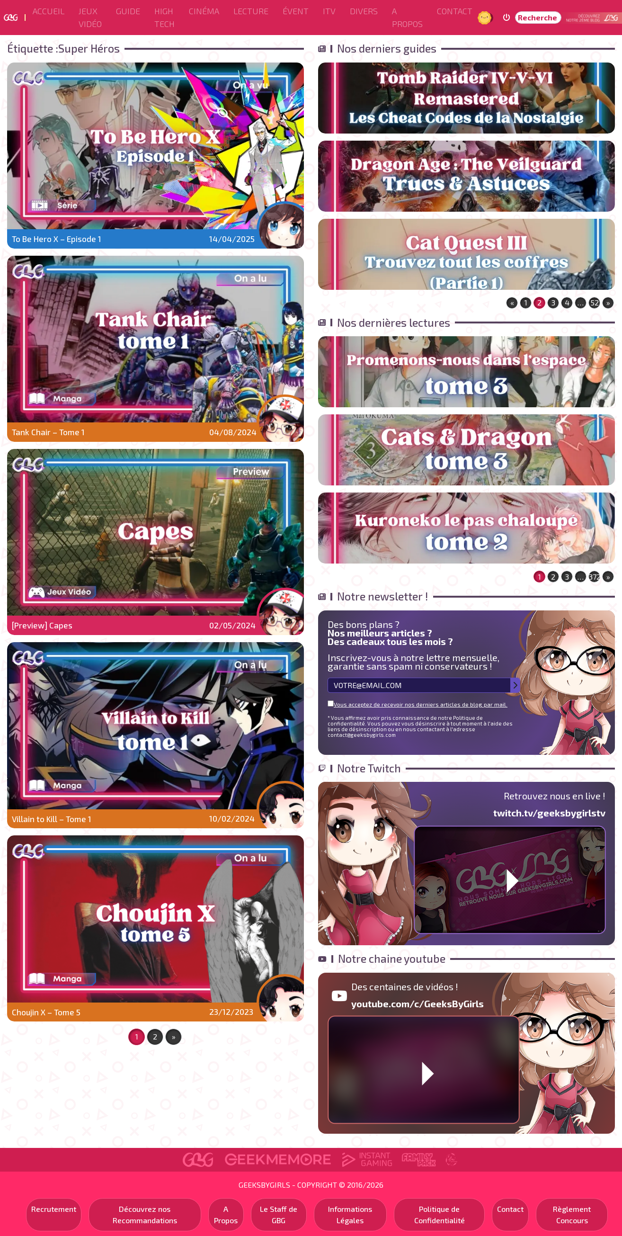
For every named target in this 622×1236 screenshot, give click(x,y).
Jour (485, 17)
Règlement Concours (572, 1214)
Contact (454, 11)
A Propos (407, 17)
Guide (128, 11)
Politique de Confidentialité (439, 1214)
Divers (364, 11)
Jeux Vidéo (90, 17)
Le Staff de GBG (278, 1214)
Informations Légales (350, 1214)
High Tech (164, 17)
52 (594, 302)
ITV (329, 11)
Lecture (250, 11)
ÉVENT (296, 11)
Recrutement (53, 1208)
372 (594, 576)
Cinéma (204, 11)
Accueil (48, 11)
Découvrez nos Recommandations (145, 1214)
